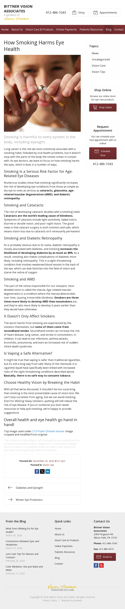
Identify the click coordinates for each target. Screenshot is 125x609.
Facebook (96, 565)
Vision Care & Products (39, 29)
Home (5, 29)
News (95, 53)
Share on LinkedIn (47, 471)
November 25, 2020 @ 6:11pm (49, 460)
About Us (17, 29)
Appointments (105, 12)
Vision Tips (48, 464)
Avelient (78, 600)
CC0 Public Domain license (48, 431)
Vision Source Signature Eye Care (62, 587)
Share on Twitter (42, 471)
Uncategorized (101, 59)
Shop (78, 12)
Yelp (101, 565)
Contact (119, 29)
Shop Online (102, 107)
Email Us (104, 556)
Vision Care (99, 65)
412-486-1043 (56, 12)
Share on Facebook (37, 471)
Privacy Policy (50, 600)
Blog (108, 29)
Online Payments (66, 29)
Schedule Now (102, 153)
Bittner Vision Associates (62, 597)
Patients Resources (91, 29)
